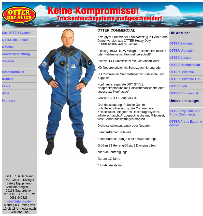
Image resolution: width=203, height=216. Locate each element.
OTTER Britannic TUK (185, 79)
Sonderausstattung (16, 54)
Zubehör (8, 61)
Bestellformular (13, 72)
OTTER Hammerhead (184, 65)
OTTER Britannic (181, 72)
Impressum (10, 100)
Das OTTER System (16, 33)
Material (7, 47)
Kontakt (7, 79)
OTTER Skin (178, 86)
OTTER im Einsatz (15, 40)
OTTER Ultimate (181, 50)
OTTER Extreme (181, 43)
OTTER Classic (180, 58)
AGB (5, 93)
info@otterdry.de (19, 201)
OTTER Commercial (183, 93)
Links (6, 86)
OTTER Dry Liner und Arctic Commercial (184, 112)
